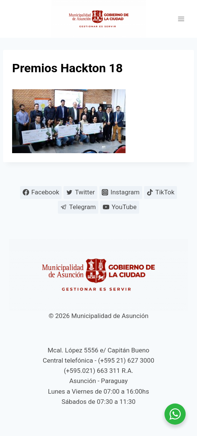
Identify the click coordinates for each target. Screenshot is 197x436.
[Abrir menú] (181, 19)
